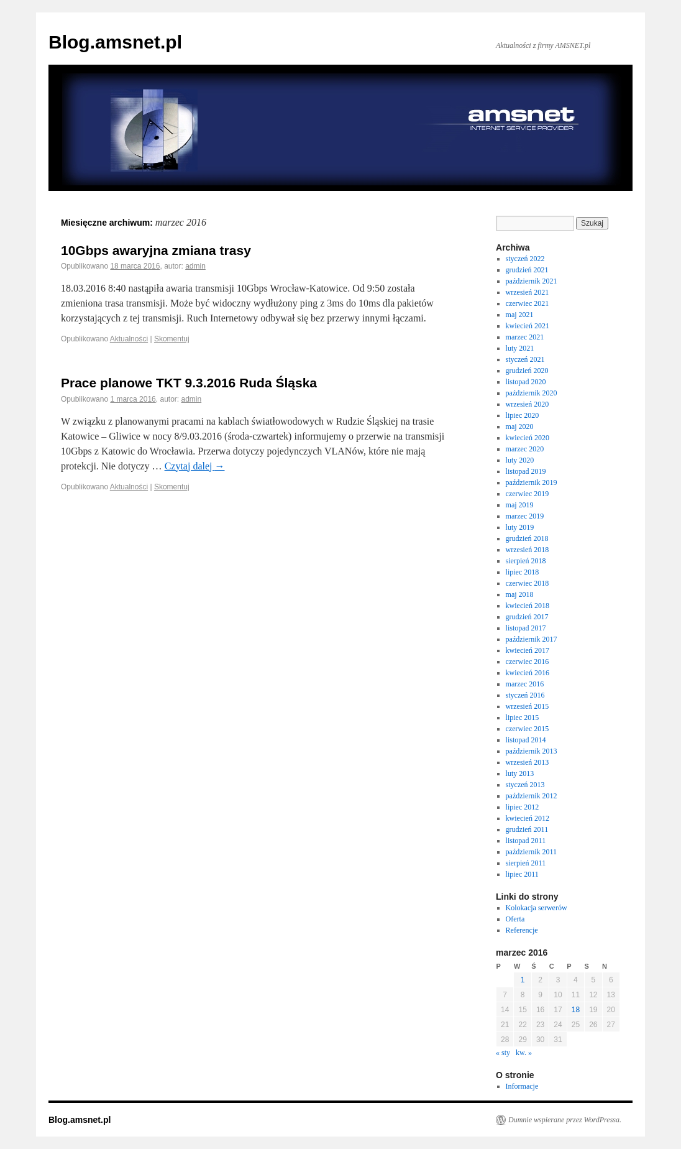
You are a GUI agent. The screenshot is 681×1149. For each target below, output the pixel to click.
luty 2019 (520, 527)
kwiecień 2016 (527, 672)
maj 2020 (520, 426)
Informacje (522, 1086)
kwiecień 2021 (527, 325)
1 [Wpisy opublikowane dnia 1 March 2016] (523, 980)
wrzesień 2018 (527, 549)
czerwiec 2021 (527, 303)
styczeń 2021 (525, 359)
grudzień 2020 (527, 370)
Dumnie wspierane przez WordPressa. (564, 1119)
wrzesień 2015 (527, 706)
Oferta (515, 919)
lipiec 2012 (522, 807)
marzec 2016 (525, 684)
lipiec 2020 (522, 415)
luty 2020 (520, 460)
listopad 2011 (526, 840)
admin (195, 266)
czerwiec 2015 (527, 728)
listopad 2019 (526, 471)
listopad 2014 (526, 740)
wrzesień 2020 (527, 404)
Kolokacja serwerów (536, 907)
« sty (503, 1052)
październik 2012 (531, 795)
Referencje (522, 930)
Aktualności (129, 339)
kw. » (524, 1052)
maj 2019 (520, 505)
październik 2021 (531, 281)
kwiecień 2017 (527, 650)
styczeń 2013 (525, 784)
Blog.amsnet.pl (115, 42)
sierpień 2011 (526, 863)
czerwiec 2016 (527, 661)
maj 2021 (520, 314)
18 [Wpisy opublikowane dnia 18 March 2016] (576, 1009)
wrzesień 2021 (527, 292)
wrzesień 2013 (527, 762)
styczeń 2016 (525, 695)
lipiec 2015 (522, 717)
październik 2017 (531, 639)
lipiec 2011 (522, 874)
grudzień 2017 (527, 616)
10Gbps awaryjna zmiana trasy (156, 250)
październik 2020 (531, 393)
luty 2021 (520, 348)
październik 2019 (531, 482)
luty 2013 (520, 773)
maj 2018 (520, 594)
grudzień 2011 (527, 829)
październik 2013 (531, 751)
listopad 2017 (526, 628)
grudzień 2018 (527, 538)
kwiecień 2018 (527, 605)
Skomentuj (172, 339)
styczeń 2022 (525, 258)
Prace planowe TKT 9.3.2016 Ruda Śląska (189, 383)
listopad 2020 (526, 381)
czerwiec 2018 (527, 583)
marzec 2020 (525, 449)
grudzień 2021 (527, 269)
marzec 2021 (525, 337)
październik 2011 (531, 851)
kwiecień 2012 (527, 818)
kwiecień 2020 (527, 437)
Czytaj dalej (195, 466)
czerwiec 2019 (527, 493)
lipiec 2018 (522, 572)
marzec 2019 (525, 516)
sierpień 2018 (526, 560)
